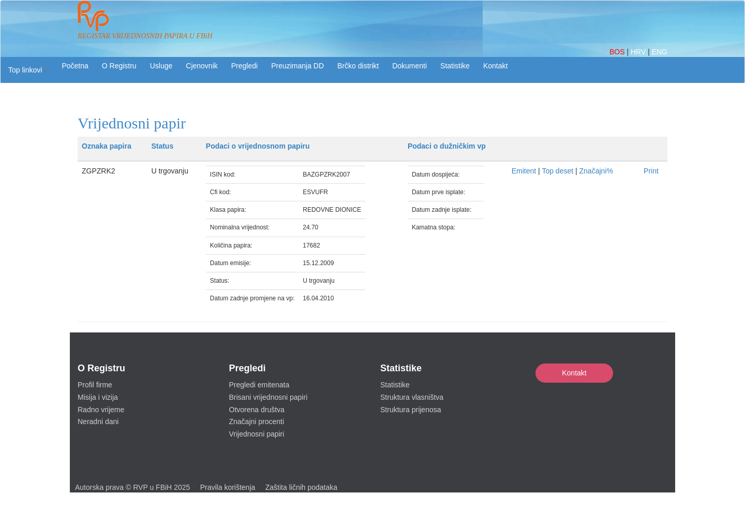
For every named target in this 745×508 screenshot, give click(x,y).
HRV (639, 52)
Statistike (455, 66)
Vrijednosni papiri (257, 434)
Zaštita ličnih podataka (301, 487)
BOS (618, 52)
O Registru (119, 66)
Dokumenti (409, 66)
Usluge (161, 66)
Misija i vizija (98, 397)
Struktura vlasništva (411, 397)
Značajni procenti (257, 421)
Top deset (557, 171)
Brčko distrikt (358, 66)
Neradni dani (98, 421)
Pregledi (244, 66)
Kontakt (574, 373)
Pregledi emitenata (259, 385)
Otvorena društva (257, 409)
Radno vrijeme (101, 409)
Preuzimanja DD (297, 66)
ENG (659, 52)
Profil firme (95, 385)
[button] (28, 70)
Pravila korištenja (228, 487)
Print (651, 171)
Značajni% (596, 171)
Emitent (524, 171)
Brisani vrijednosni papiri (268, 397)
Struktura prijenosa (410, 409)
